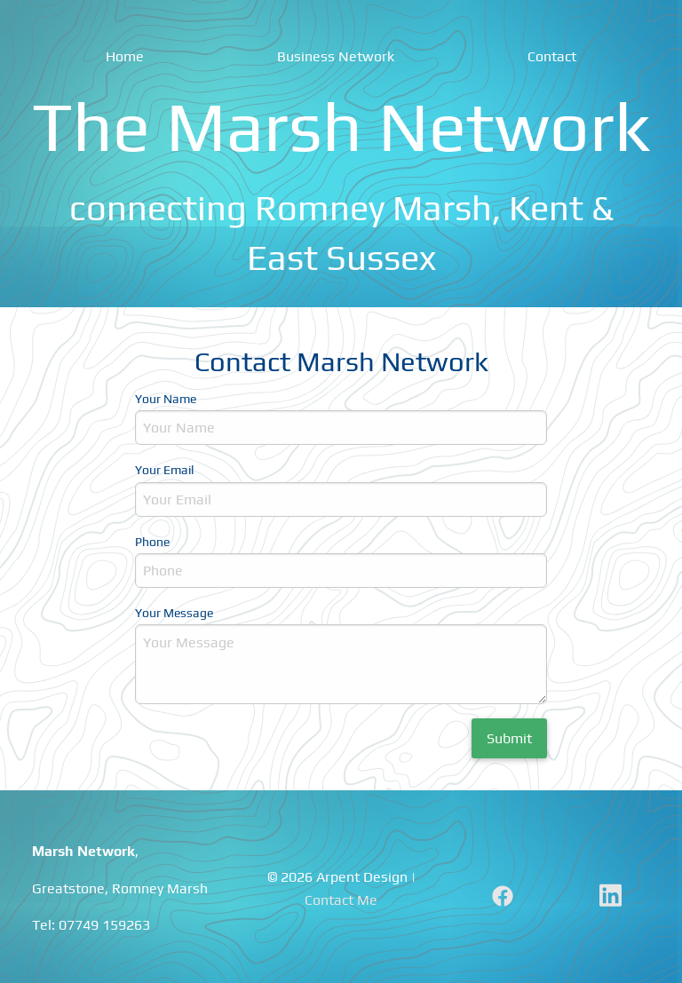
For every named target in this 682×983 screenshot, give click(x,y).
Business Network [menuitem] (335, 56)
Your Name (165, 399)
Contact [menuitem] (551, 56)
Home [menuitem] (125, 56)
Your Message (174, 613)
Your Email (164, 470)
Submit (509, 738)
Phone (152, 542)
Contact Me (341, 900)
